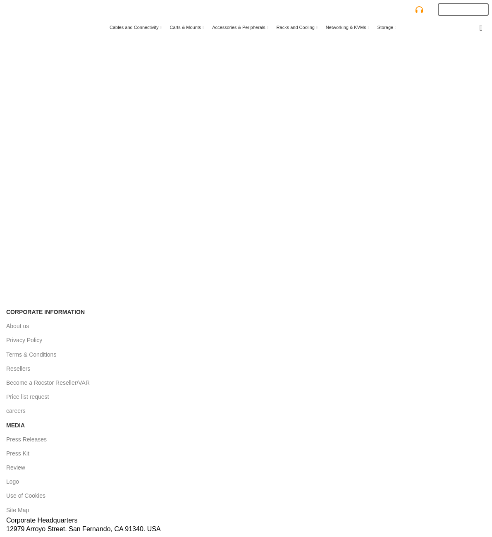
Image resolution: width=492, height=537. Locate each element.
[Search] (223, 9)
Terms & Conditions (31, 354)
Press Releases (26, 439)
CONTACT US (402, 9)
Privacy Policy (24, 340)
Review (15, 467)
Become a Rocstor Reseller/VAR (48, 382)
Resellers (18, 368)
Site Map (17, 510)
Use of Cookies (25, 495)
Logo (12, 481)
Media (15, 425)
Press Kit (17, 453)
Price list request (27, 396)
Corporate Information (45, 312)
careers (16, 411)
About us (17, 326)
